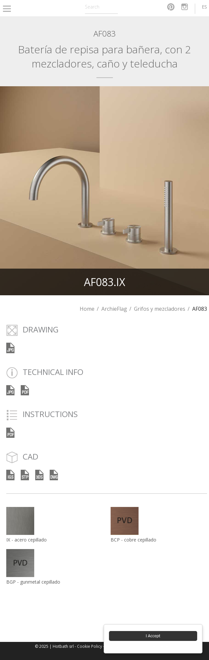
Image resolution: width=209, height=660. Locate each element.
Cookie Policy (89, 646)
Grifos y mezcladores (159, 308)
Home (87, 308)
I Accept (153, 636)
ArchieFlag (114, 308)
